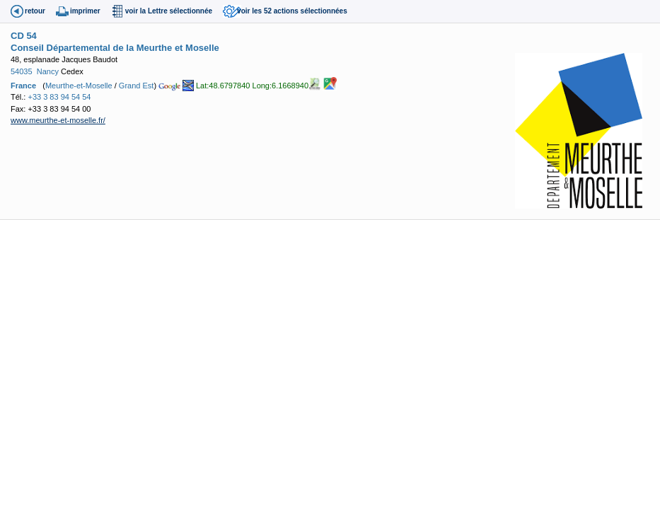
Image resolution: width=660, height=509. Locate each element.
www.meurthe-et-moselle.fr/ (58, 120)
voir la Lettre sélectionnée (168, 11)
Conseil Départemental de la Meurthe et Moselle (115, 47)
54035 (22, 71)
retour (35, 11)
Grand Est (136, 85)
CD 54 (24, 35)
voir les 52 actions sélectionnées (292, 11)
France (23, 85)
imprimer (85, 11)
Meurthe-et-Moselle (78, 85)
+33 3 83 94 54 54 (59, 97)
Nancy (48, 71)
